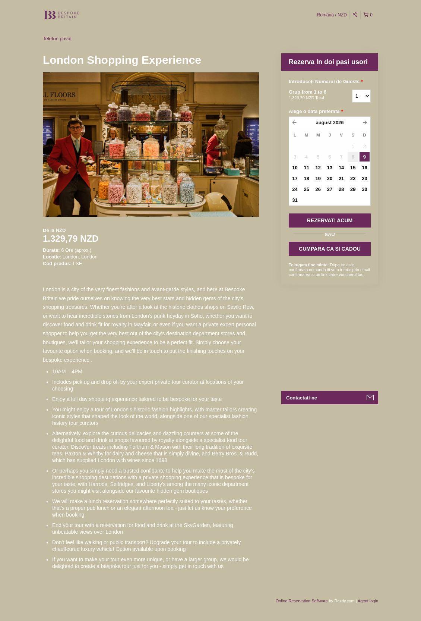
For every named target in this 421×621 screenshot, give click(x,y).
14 (341, 167)
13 (329, 167)
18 (306, 178)
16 (364, 167)
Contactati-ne (301, 398)
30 (364, 189)
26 (318, 189)
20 (329, 178)
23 (364, 178)
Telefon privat (57, 38)
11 (306, 167)
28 (341, 189)
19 (318, 178)
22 (352, 178)
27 (329, 189)
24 (294, 189)
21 (341, 178)
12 (318, 167)
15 (352, 167)
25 (306, 189)
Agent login (368, 601)
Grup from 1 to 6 (311, 95)
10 (294, 167)
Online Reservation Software (302, 601)
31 (294, 200)
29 (352, 189)
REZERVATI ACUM (329, 220)
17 (294, 178)
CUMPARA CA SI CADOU (330, 249)
